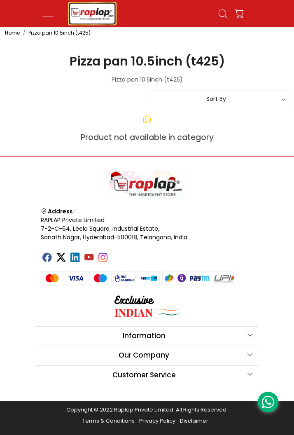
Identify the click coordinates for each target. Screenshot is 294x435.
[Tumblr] (117, 254)
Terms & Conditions (108, 421)
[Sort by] (219, 99)
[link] (223, 13)
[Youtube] (89, 258)
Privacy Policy (157, 421)
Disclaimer (194, 421)
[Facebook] (47, 258)
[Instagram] (103, 258)
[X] (61, 258)
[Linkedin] (75, 258)
